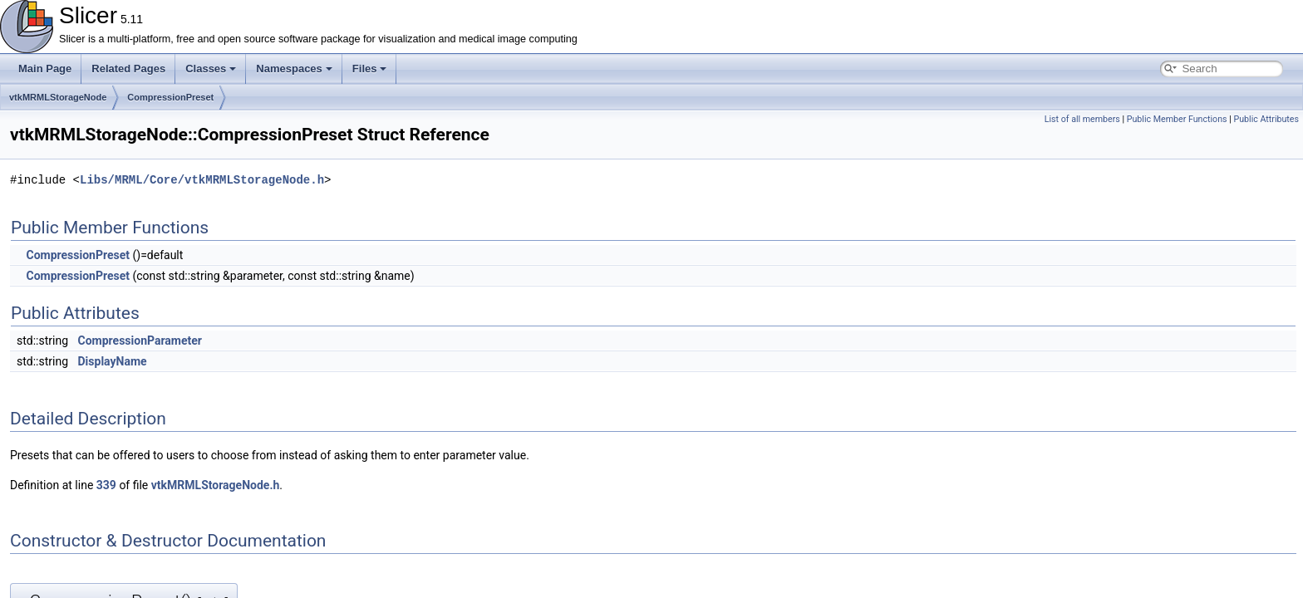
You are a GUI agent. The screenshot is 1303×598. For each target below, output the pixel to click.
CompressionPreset (170, 97)
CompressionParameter (140, 340)
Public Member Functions (1177, 119)
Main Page (44, 68)
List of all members (1082, 119)
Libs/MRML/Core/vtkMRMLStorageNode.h (202, 180)
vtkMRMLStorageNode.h (215, 485)
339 (106, 485)
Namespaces (294, 68)
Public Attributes (1266, 119)
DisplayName (112, 361)
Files (369, 68)
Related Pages (128, 68)
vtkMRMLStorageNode (57, 97)
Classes (210, 68)
